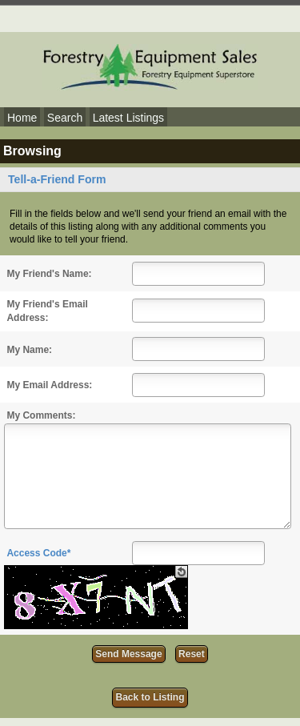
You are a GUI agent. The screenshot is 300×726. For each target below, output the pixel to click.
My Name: (29, 349)
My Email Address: (49, 385)
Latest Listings (129, 117)
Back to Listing (149, 697)
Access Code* (38, 553)
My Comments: (40, 415)
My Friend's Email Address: (47, 311)
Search (64, 117)
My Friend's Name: (48, 273)
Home (22, 117)
